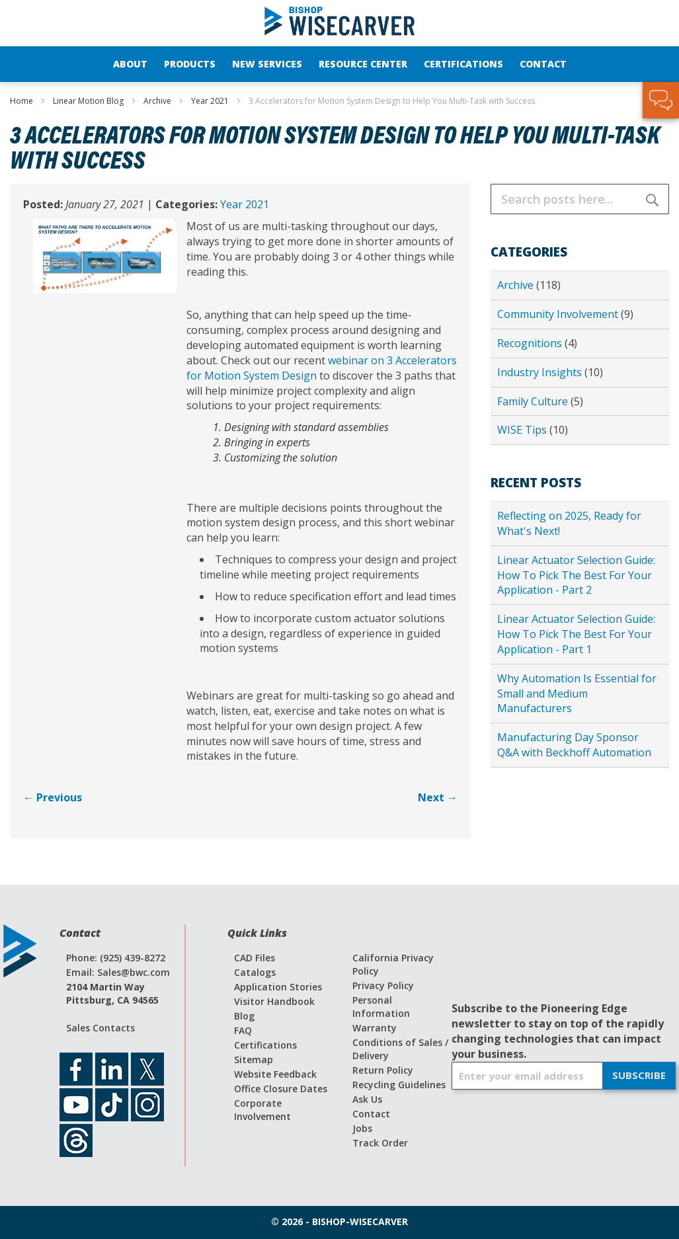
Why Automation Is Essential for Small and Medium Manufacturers (577, 693)
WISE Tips (523, 429)
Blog (244, 1016)
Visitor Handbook (274, 1001)
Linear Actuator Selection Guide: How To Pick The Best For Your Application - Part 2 (576, 575)
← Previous (52, 797)
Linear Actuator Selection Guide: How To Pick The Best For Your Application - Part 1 (576, 634)
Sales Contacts (100, 1027)
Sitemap (253, 1059)
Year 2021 (211, 100)
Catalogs (255, 972)
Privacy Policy (383, 985)
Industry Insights (540, 372)
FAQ (243, 1030)
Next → (438, 797)
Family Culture (534, 401)
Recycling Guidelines (399, 1084)
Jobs (362, 1128)
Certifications (265, 1045)
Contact (371, 1113)
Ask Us (367, 1099)
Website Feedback (275, 1074)
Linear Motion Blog (89, 100)
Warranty (374, 1027)
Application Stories (278, 986)
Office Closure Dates (280, 1088)
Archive (158, 100)
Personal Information (381, 1006)
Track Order (380, 1143)
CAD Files (254, 957)
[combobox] (580, 199)
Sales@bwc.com (133, 972)
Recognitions (531, 343)
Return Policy (382, 1070)
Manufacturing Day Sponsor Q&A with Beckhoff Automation (574, 745)
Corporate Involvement (262, 1110)
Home (22, 100)
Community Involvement (559, 314)
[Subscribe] (639, 1076)
